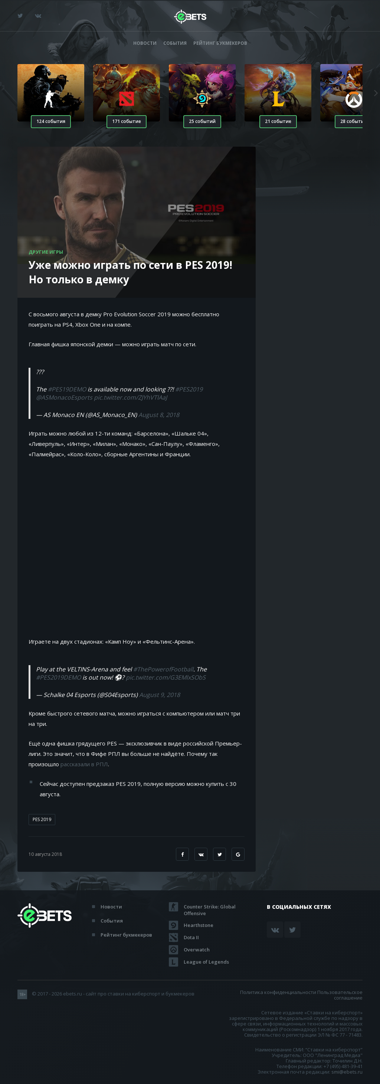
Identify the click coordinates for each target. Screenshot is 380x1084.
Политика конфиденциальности (278, 992)
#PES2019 (189, 389)
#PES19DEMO (67, 389)
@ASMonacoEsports (64, 397)
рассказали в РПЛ (84, 764)
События (175, 43)
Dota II (191, 937)
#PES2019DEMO (58, 677)
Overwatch (197, 949)
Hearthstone (198, 925)
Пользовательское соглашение (340, 995)
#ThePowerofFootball (163, 669)
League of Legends (206, 961)
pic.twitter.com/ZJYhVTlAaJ (130, 397)
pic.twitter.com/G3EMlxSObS (166, 677)
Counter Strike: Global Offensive (210, 906)
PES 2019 (42, 819)
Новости (145, 43)
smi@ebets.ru (347, 1071)
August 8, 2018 (158, 415)
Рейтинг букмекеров (220, 43)
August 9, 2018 (159, 695)
